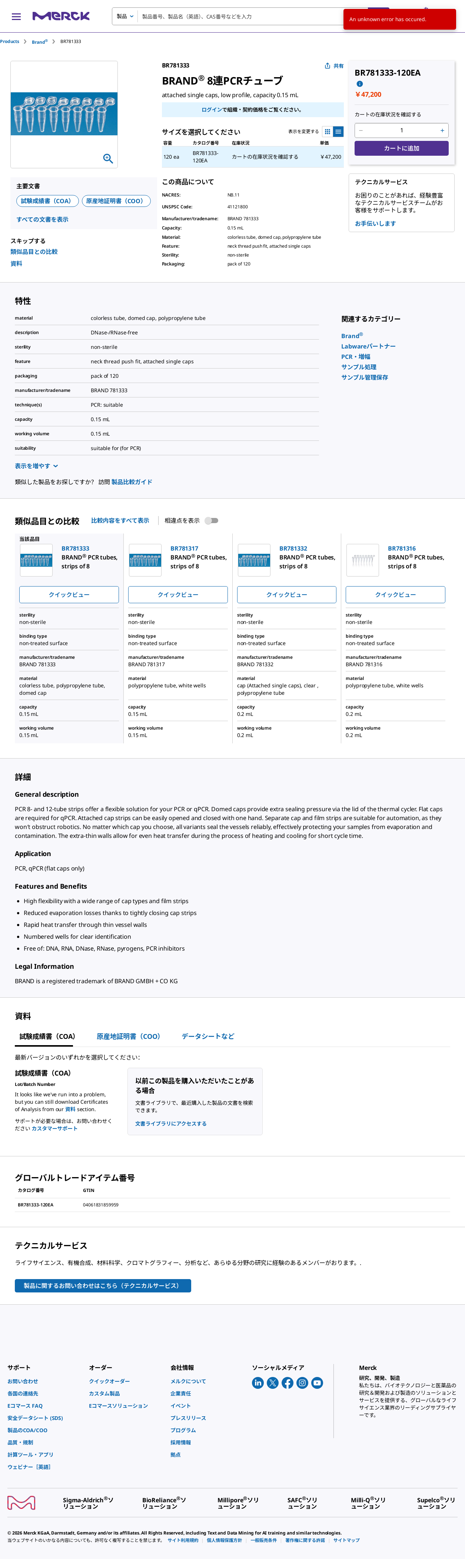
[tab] (16, 41)
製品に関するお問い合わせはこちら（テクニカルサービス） (103, 1286)
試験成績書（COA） (47, 201)
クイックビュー (69, 595)
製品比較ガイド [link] (132, 482)
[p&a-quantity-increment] (442, 130)
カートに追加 (401, 148)
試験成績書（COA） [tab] (49, 1036)
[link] (352, 336)
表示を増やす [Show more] (36, 466)
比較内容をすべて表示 (120, 520)
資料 (16, 264)
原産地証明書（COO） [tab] (130, 1036)
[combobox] (250, 16)
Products (9, 41)
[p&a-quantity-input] (401, 130)
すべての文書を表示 (42, 219)
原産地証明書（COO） (116, 201)
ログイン (212, 109)
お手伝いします (375, 223)
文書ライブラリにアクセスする (171, 1123)
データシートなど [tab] (208, 1036)
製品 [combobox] (122, 16)
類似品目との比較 (34, 252)
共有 (334, 65)
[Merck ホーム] (61, 16)
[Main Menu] (16, 16)
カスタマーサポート (54, 1128)
